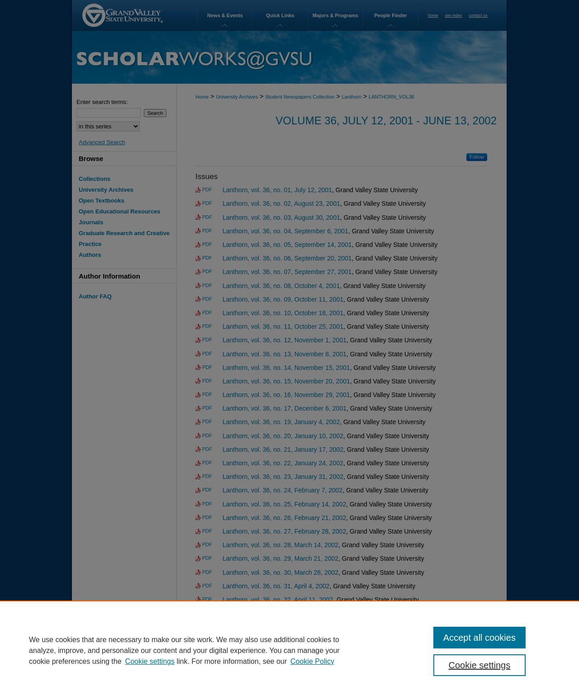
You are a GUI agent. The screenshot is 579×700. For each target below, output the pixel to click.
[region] (289, 650)
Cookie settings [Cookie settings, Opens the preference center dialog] (480, 665)
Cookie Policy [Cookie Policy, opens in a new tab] (312, 661)
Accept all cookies (479, 638)
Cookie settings (150, 661)
